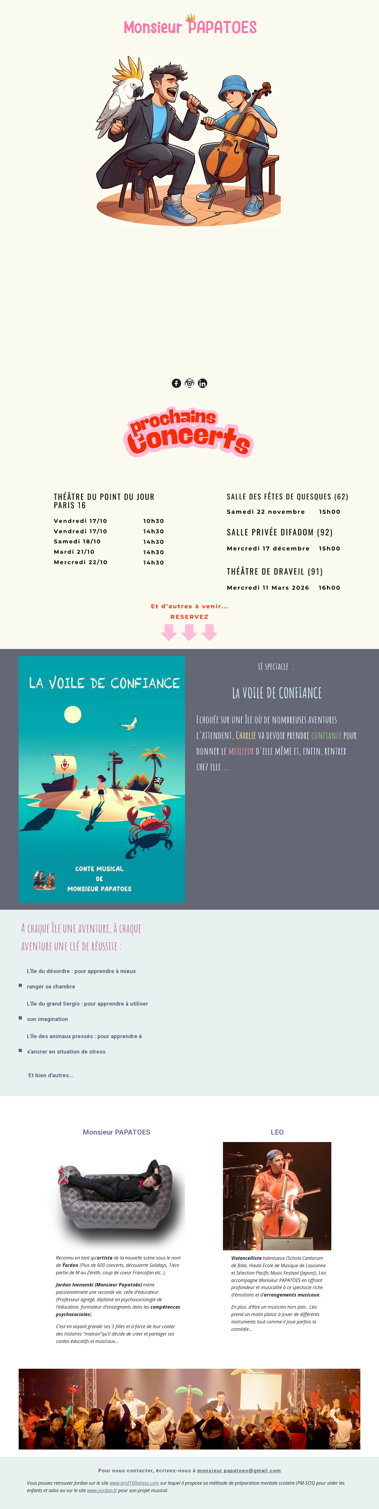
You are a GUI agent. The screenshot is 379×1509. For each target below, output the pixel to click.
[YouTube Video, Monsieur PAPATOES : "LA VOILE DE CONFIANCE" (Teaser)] (189, 305)
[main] (277, 719)
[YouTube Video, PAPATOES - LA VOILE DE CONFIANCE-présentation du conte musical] (262, 976)
